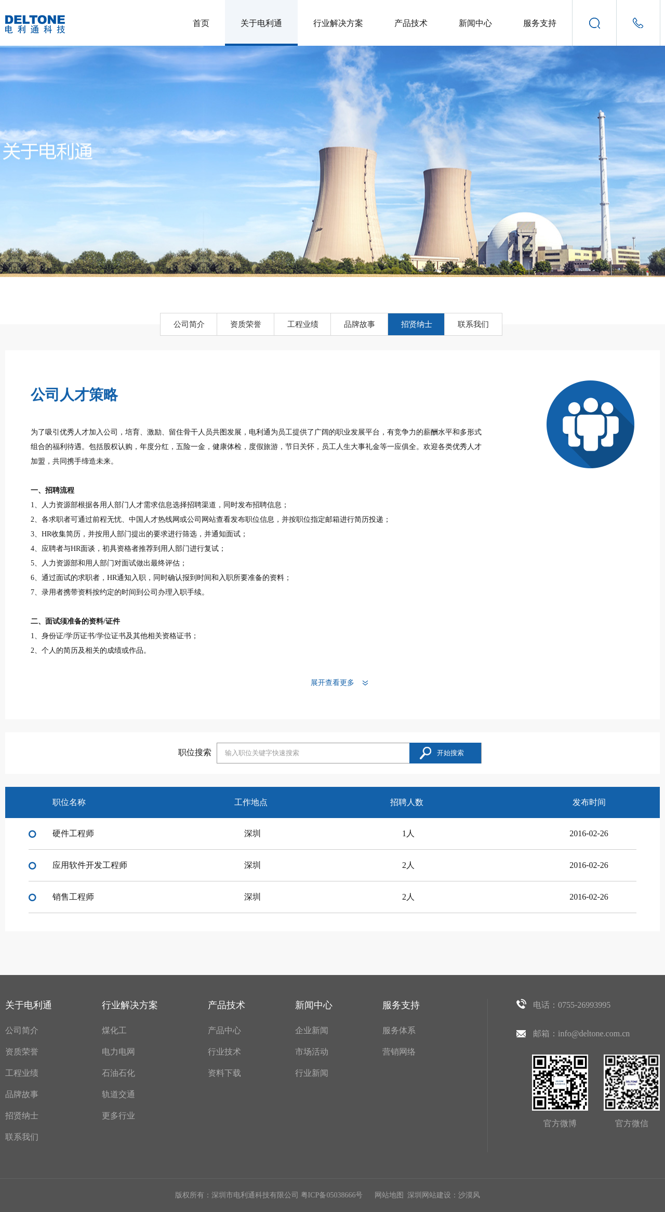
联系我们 (473, 324)
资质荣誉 (245, 324)
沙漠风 (469, 1195)
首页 (201, 23)
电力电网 (118, 1051)
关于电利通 (261, 23)
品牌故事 (359, 324)
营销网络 (399, 1051)
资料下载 (224, 1073)
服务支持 (539, 23)
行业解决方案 (338, 23)
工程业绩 (302, 324)
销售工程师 (73, 896)
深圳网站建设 (429, 1195)
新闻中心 (475, 23)
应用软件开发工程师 (89, 865)
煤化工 (114, 1030)
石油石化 (118, 1073)
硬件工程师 (73, 833)
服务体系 (399, 1030)
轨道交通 (118, 1094)
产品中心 (224, 1030)
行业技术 (224, 1051)
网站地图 (389, 1195)
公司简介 (189, 324)
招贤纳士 (416, 324)
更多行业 (118, 1115)
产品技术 (411, 23)
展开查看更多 (332, 683)
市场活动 (311, 1051)
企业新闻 (311, 1030)
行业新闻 (311, 1073)
